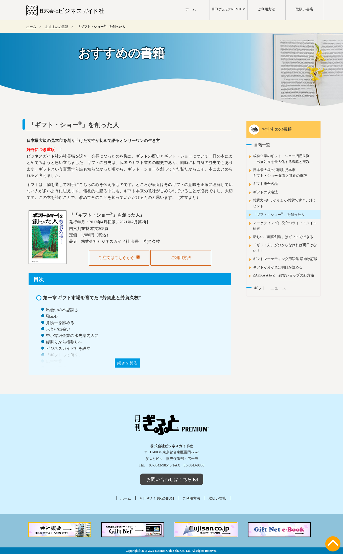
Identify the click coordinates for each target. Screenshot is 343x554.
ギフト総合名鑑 (265, 184)
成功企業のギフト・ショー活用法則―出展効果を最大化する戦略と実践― (283, 159)
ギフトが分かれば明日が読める (278, 267)
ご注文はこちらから (119, 257)
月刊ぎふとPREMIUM (229, 9)
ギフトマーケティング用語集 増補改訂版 (285, 259)
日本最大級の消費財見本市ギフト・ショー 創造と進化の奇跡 (280, 173)
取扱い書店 (304, 9)
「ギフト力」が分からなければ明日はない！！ (285, 248)
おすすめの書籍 (56, 27)
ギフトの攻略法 (265, 192)
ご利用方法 (266, 9)
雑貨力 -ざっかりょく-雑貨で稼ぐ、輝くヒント (284, 203)
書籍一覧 (262, 145)
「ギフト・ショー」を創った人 (279, 214)
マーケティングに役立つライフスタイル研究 (285, 226)
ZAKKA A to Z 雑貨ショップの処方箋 (283, 275)
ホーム (190, 9)
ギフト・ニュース (270, 288)
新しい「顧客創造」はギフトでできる (283, 237)
